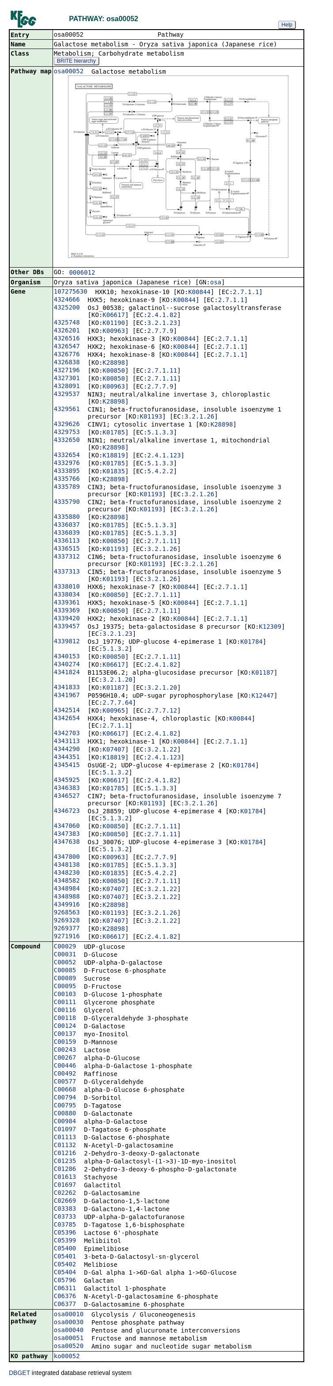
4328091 (67, 386)
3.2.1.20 (117, 680)
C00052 (65, 963)
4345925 (67, 780)
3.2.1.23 (162, 323)
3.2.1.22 (162, 750)
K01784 (251, 642)
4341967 (67, 695)
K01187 (262, 673)
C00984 (65, 1121)
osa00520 (68, 1346)
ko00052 (67, 1356)
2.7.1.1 (246, 292)
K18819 (113, 456)
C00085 (65, 970)
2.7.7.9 (160, 331)
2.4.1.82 (162, 315)
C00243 (65, 1050)
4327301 (67, 378)
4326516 (67, 339)
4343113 (67, 741)
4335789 (67, 487)
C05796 (65, 1280)
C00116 (65, 1010)
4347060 (67, 826)
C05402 (65, 1265)
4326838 (67, 362)
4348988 (67, 897)
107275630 (70, 292)
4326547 (67, 347)
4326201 (67, 331)
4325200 (67, 308)
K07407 (113, 750)
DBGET (19, 1373)
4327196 (67, 370)
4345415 (67, 765)
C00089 (65, 978)
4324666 (67, 300)
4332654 (67, 455)
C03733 (65, 1217)
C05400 (65, 1249)
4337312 (67, 557)
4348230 (67, 873)
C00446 (65, 1066)
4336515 (67, 549)
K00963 (113, 331)
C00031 (65, 955)
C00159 (65, 1042)
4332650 (67, 440)
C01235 (65, 1161)
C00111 (65, 1002)
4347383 (67, 834)
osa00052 (68, 72)
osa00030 (68, 1322)
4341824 (67, 672)
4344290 (67, 749)
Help (286, 25)
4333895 (67, 471)
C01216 (65, 1153)
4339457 (67, 627)
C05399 (65, 1241)
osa (215, 283)
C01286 (65, 1169)
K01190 (113, 323)
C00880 (65, 1114)
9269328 (67, 921)
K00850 (113, 371)
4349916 (67, 905)
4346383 (67, 788)
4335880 (67, 517)
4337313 (67, 572)
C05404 (65, 1272)
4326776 (67, 355)
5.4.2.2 (160, 472)
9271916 (67, 936)
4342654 (67, 718)
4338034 (67, 595)
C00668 (65, 1090)
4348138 (67, 865)
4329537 (67, 394)
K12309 (270, 627)
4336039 (67, 533)
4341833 (67, 687)
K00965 (113, 711)
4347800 (67, 857)
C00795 (65, 1106)
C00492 (65, 1074)
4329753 (67, 432)
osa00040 (68, 1330)
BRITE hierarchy (76, 62)
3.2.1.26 (199, 417)
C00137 (65, 1034)
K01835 (113, 472)
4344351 (67, 757)
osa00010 (68, 1314)
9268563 (67, 913)
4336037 (67, 525)
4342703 (67, 733)
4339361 (67, 603)
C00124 (65, 1026)
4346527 (67, 796)
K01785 (113, 433)
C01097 (65, 1129)
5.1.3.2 (115, 649)
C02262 (65, 1193)
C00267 (65, 1058)
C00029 (65, 947)
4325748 (67, 323)
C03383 (65, 1209)
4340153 (67, 657)
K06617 (113, 315)
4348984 (67, 889)
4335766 (67, 479)
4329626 (67, 424)
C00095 (65, 986)
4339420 (67, 619)
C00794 (65, 1098)
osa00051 (68, 1338)
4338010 (67, 587)
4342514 (67, 710)
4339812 (67, 642)
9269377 (67, 929)
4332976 (67, 463)
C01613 (65, 1177)
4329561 (67, 409)
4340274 (67, 664)
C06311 (65, 1288)
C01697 (65, 1185)
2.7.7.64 (117, 703)
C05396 (65, 1233)
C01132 (65, 1145)
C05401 (65, 1257)
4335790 (67, 502)
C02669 (65, 1201)
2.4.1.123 (164, 456)
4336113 (67, 541)
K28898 (113, 363)
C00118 (65, 1018)
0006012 (82, 273)
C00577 (65, 1082)
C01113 (65, 1137)
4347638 (67, 842)
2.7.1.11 (162, 371)
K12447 (262, 696)
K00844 (199, 292)
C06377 (65, 1304)
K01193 (151, 417)
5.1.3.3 (160, 433)
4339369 (67, 611)
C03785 (65, 1225)
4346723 (67, 811)
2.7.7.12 (162, 711)
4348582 (67, 881)
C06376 (65, 1296)
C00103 (65, 994)
